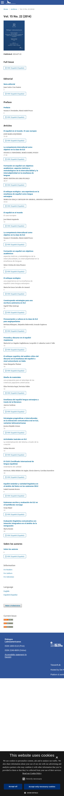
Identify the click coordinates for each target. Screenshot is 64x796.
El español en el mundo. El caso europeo (20, 131)
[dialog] (32, 773)
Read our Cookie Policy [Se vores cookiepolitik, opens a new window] (32, 773)
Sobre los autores (11, 549)
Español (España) (10, 595)
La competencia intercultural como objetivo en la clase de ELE (18, 148)
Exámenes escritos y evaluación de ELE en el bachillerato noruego (21, 503)
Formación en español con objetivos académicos (21, 256)
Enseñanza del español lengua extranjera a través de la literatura (21, 400)
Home (6, 9)
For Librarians (9, 577)
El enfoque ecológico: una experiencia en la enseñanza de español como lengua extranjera (21, 193)
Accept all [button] (13, 786)
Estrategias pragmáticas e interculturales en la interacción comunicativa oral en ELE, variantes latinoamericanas (21, 420)
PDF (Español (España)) (15, 68)
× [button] (56, 758)
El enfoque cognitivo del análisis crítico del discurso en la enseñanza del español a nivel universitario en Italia (21, 358)
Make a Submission (12, 606)
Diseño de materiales (21, 380)
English (6, 591)
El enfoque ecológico (21, 281)
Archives (14, 9)
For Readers (8, 570)
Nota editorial (9, 84)
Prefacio (7, 107)
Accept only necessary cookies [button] (42, 786)
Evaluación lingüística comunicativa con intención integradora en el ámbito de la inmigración (20, 523)
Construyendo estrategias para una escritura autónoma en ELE (18, 301)
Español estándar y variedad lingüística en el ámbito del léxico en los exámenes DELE (21, 485)
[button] (32, 792)
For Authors (8, 573)
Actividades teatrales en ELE (21, 442)
